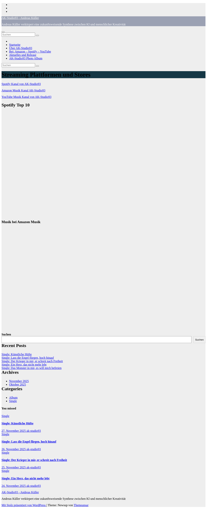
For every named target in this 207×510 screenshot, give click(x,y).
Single (13, 401)
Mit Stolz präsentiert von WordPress (24, 505)
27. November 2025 (14, 430)
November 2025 (19, 381)
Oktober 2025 (17, 384)
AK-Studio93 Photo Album (25, 58)
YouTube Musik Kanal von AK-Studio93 (26, 96)
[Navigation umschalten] (3, 31)
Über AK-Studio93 (20, 48)
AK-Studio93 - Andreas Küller (20, 18)
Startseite (14, 44)
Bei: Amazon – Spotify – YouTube (30, 51)
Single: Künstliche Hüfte (17, 354)
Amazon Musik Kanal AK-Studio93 (23, 90)
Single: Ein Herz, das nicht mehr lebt (24, 364)
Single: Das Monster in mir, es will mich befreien (31, 368)
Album (13, 397)
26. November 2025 (14, 449)
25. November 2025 (14, 467)
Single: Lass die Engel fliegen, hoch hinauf (28, 357)
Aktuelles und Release (22, 55)
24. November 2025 (14, 485)
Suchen (6, 334)
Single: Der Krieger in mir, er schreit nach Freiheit (32, 361)
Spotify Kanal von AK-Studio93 (21, 84)
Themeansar (81, 505)
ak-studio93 (34, 430)
